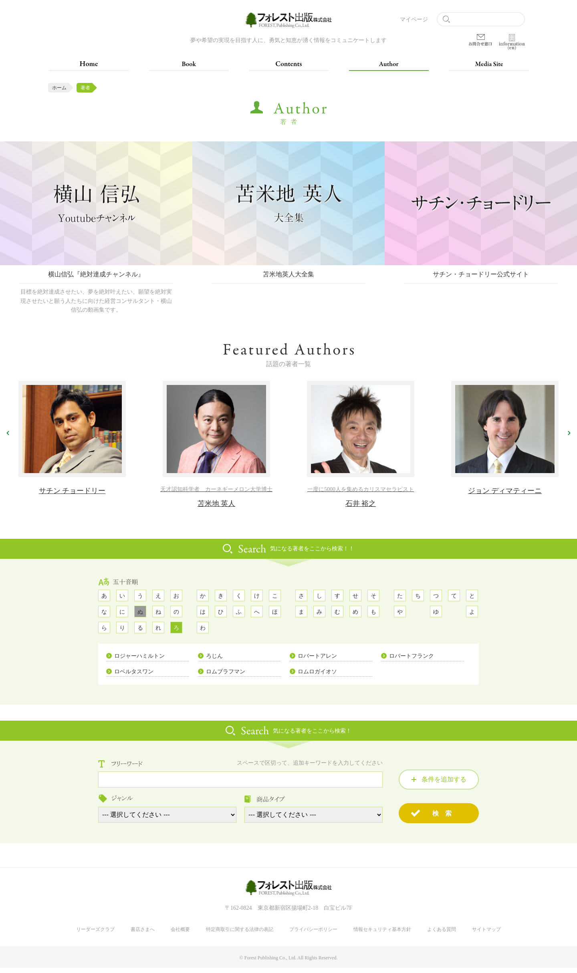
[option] (96, 232)
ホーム (59, 88)
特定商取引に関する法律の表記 (239, 934)
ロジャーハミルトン (139, 660)
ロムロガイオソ (317, 676)
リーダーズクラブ (95, 934)
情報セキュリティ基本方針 (382, 934)
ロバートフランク (411, 660)
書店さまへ (143, 934)
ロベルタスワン (133, 676)
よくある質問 (441, 934)
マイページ (414, 19)
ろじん (214, 660)
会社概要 (180, 934)
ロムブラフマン (225, 676)
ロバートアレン (317, 660)
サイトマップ (486, 934)
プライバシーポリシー (313, 934)
